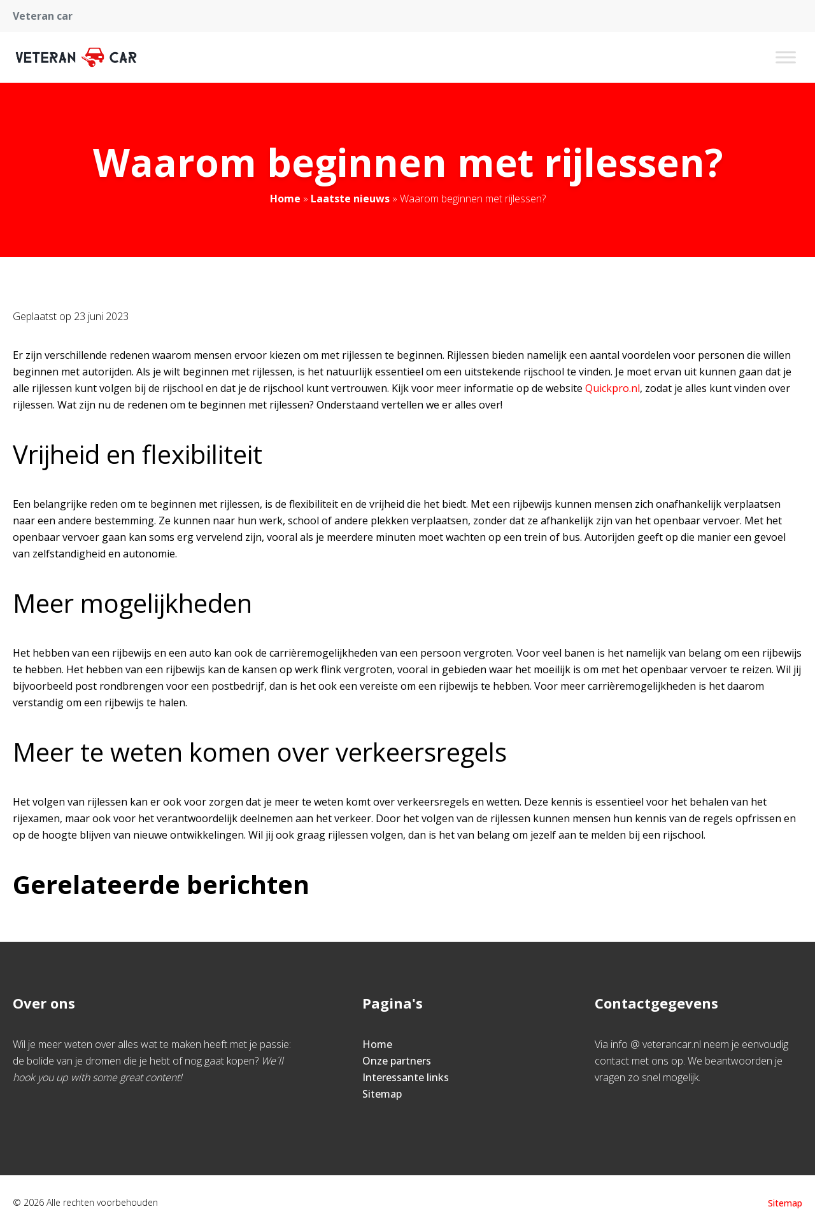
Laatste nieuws (350, 199)
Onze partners (396, 1061)
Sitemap (382, 1094)
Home (285, 199)
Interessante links (405, 1077)
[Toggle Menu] (786, 57)
